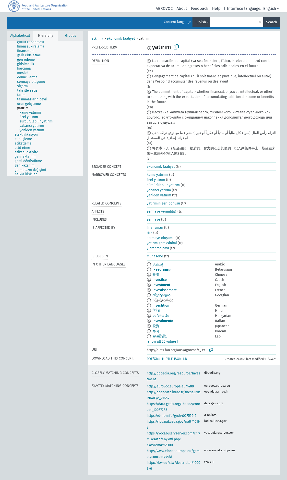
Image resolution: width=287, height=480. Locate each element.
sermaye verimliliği (162, 211)
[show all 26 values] (162, 341)
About (182, 8)
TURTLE (167, 359)
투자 (156, 331)
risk (149, 233)
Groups (70, 36)
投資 (156, 326)
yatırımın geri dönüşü (163, 203)
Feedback (199, 8)
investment (161, 285)
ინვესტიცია (161, 295)
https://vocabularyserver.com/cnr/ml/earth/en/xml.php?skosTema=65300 (173, 439)
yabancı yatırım (159, 190)
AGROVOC (164, 8)
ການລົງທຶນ (160, 336)
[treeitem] (30, 44)
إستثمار (158, 264)
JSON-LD (180, 359)
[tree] (45, 108)
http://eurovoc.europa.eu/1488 (170, 386)
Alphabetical (20, 36)
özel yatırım (156, 180)
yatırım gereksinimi (162, 243)
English (269, 8)
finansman (155, 228)
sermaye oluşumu (161, 238)
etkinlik (97, 38)
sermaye (153, 219)
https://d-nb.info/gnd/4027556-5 (171, 416)
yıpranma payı (158, 248)
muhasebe (155, 256)
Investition (161, 305)
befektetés (161, 316)
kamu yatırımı (157, 175)
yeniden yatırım (159, 195)
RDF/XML (153, 359)
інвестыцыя (162, 269)
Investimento (163, 321)
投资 (156, 275)
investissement (165, 290)
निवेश (156, 311)
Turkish (200, 22)
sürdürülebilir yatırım (163, 185)
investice (160, 280)
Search (271, 22)
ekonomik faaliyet (121, 38)
